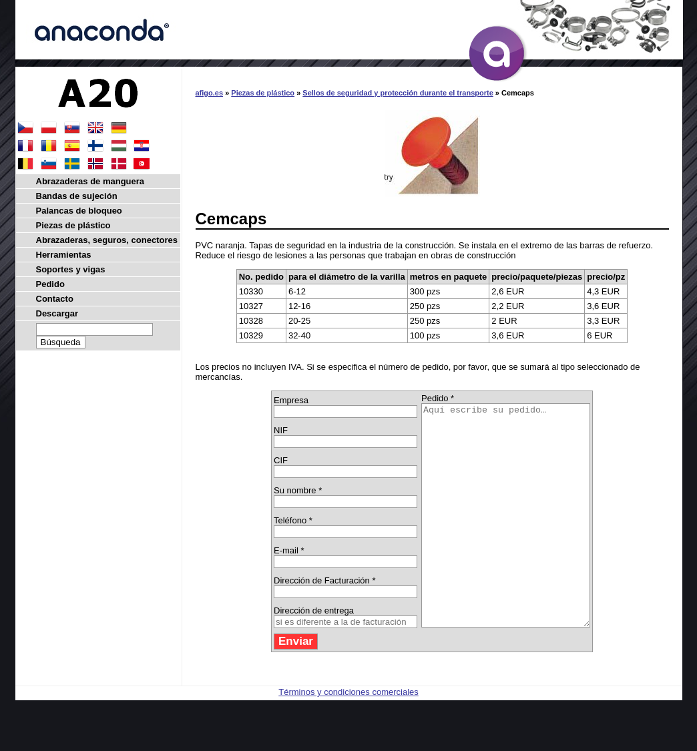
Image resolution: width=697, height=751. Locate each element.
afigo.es (210, 93)
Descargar (57, 313)
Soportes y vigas (70, 269)
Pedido (50, 284)
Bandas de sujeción (77, 196)
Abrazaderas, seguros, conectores (107, 240)
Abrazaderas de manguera (90, 181)
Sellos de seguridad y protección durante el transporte (397, 93)
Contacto (54, 299)
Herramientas (63, 255)
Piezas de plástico (262, 93)
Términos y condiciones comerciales (348, 736)
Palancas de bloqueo (79, 211)
